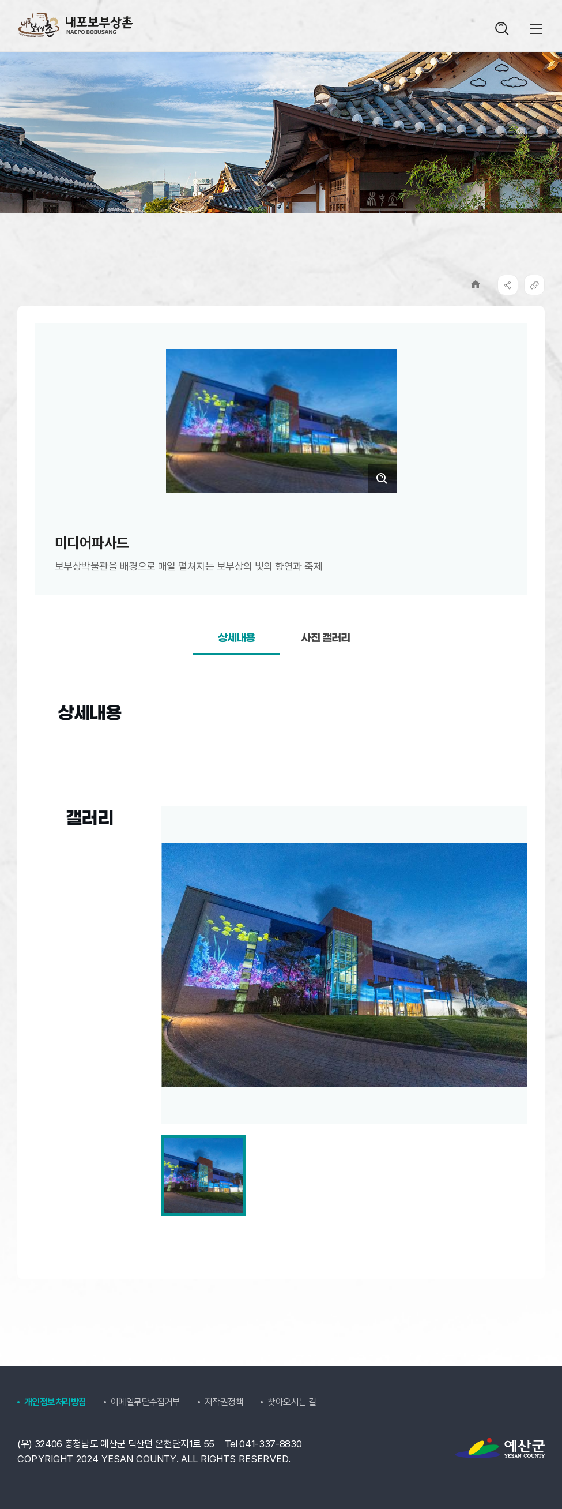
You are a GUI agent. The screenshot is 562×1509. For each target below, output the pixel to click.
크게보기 (382, 478)
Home (475, 284)
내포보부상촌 (75, 25)
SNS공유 (507, 285)
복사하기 (534, 285)
